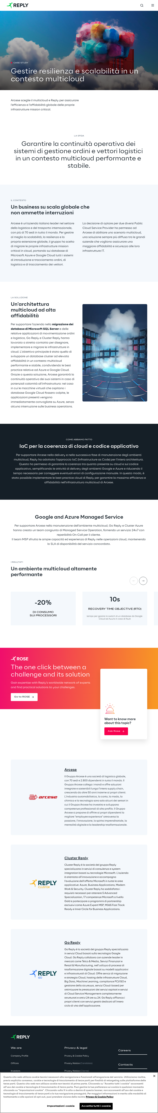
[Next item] (143, 581)
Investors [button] (15, 1071)
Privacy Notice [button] (78, 1063)
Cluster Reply (76, 858)
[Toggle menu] (152, 5)
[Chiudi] (154, 1076)
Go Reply (72, 943)
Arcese (70, 770)
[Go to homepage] (17, 5)
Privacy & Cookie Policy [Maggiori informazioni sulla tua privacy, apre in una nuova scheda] (99, 1097)
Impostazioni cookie (61, 1107)
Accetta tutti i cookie (96, 1107)
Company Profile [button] (19, 1056)
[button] (24, 697)
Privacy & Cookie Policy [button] (76, 1056)
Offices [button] (15, 1063)
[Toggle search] (141, 5)
